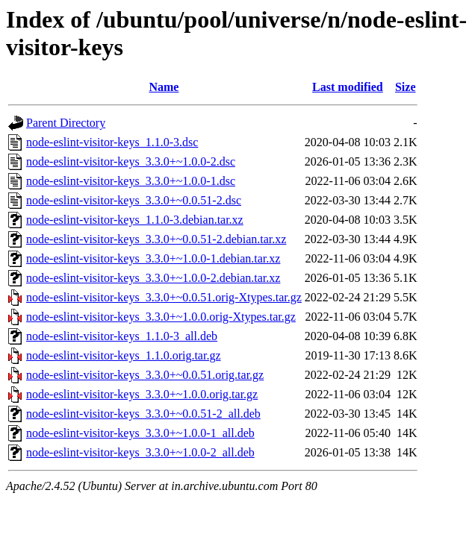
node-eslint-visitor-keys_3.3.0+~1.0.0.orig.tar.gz (142, 394)
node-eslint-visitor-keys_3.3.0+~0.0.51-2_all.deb (143, 413)
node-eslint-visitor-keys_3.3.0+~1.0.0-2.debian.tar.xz (153, 277)
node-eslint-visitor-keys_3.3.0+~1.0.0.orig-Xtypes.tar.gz (161, 316)
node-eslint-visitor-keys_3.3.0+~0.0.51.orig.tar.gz (145, 374)
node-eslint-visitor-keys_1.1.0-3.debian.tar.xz (134, 219)
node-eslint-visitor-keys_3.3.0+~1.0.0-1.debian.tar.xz (153, 258)
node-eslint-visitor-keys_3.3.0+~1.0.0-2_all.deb (140, 452)
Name (163, 87)
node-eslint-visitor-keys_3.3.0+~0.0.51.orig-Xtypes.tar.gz (164, 297)
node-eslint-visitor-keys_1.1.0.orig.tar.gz (123, 355)
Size (405, 87)
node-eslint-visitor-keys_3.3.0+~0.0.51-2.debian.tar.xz (156, 239)
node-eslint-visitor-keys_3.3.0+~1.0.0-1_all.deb (140, 433)
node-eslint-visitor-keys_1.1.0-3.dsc (112, 142)
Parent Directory (65, 122)
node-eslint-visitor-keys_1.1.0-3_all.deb (121, 336)
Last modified (347, 87)
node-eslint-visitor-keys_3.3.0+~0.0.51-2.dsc (133, 200)
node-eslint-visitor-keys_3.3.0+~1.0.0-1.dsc (130, 181)
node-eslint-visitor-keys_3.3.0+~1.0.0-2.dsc (130, 161)
